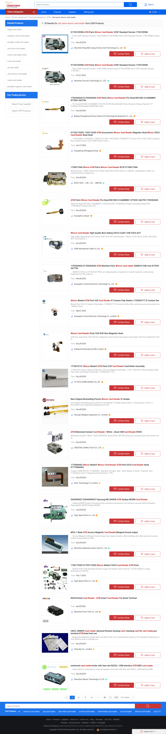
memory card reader (33, 711)
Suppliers (72, 12)
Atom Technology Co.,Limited (86, 483)
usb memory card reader (17, 74)
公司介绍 (107, 719)
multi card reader (14, 61)
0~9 (120, 726)
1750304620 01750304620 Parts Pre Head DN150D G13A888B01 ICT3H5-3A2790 (113, 99)
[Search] (133, 697)
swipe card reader (14, 29)
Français (64, 723)
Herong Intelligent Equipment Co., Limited (91, 415)
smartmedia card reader (108, 711)
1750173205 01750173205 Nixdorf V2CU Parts (105, 565)
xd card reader (127, 711)
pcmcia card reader (88, 711)
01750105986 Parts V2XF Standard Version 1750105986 (109, 32)
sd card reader (13, 68)
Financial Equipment (37, 17)
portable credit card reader (18, 42)
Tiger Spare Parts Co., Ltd (84, 515)
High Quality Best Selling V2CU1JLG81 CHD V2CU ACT (106, 233)
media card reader (14, 80)
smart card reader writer (17, 55)
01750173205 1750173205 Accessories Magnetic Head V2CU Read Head (115, 133)
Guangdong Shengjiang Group (86, 151)
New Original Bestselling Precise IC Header (100, 399)
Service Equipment (19, 17)
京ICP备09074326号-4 (107, 730)
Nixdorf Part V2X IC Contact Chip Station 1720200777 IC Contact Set (115, 300)
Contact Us (84, 719)
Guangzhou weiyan (81, 216)
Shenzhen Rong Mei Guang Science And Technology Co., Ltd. (98, 48)
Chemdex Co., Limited (83, 649)
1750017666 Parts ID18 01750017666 (104, 167)
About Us (74, 719)
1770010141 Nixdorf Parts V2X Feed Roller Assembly (108, 366)
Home (43, 12)
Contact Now (121, 54)
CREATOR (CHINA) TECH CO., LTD (87, 448)
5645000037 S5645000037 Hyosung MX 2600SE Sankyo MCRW (109, 499)
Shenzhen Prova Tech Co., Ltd (86, 612)
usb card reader (50, 711)
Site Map (99, 719)
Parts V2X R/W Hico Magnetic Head (97, 333)
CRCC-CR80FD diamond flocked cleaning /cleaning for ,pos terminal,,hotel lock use (114, 632)
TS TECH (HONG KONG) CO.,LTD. (87, 382)
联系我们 (116, 719)
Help (92, 719)
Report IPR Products (21, 111)
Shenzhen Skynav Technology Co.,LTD (89, 679)
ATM (49, 17)
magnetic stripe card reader (18, 36)
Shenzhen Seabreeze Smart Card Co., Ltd (90, 548)
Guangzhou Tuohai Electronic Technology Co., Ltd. (94, 284)
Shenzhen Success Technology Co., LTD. (90, 81)
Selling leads (89, 12)
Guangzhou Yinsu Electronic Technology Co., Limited (95, 316)
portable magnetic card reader (19, 87)
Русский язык (74, 723)
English (153, 12)
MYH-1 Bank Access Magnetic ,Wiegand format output (104, 532)
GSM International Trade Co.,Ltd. (87, 249)
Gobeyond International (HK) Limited (88, 349)
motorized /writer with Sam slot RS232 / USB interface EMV (112, 665)
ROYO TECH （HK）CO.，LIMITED (88, 183)
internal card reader (144, 711)
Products (57, 12)
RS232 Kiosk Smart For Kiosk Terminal (104, 598)
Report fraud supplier (21, 104)
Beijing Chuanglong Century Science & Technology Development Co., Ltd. (103, 116)
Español (85, 723)
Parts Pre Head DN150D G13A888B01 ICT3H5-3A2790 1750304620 (114, 200)
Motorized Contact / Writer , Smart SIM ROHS (106, 432)
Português (101, 723)
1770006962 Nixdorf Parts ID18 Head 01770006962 (110, 466)
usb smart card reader (16, 48)
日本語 (92, 723)
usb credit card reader (68, 711)
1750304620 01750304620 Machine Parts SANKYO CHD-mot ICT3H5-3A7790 (115, 267)
